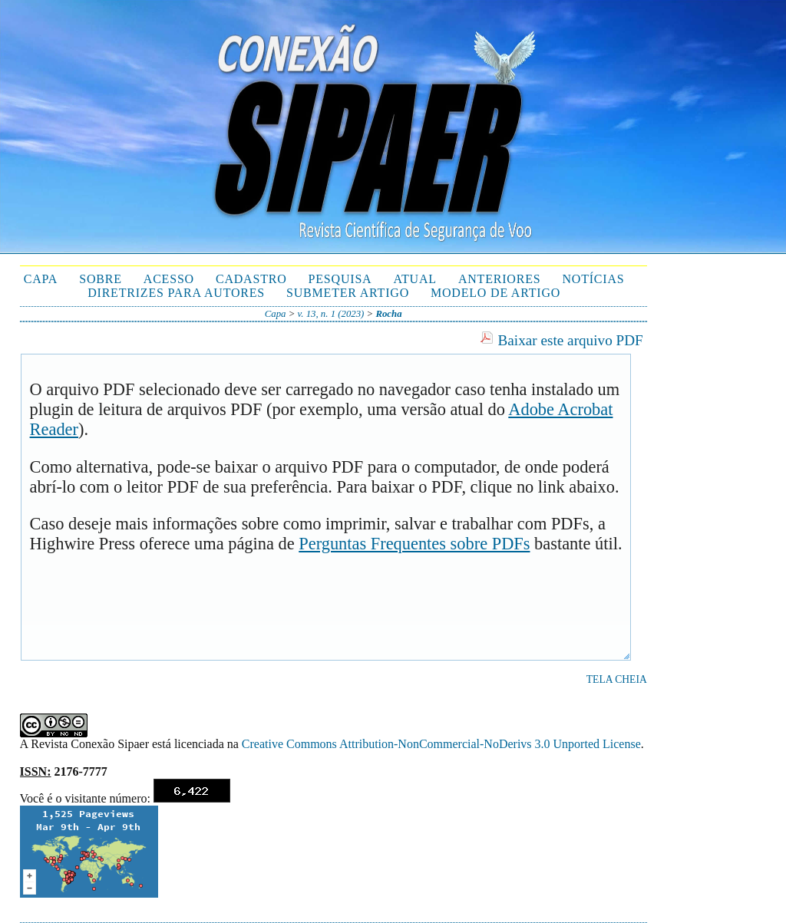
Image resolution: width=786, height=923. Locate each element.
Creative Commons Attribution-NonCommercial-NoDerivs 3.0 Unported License (441, 743)
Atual (414, 278)
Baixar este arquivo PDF (570, 340)
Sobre (100, 278)
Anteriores (499, 278)
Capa (41, 278)
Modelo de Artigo (495, 292)
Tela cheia (616, 679)
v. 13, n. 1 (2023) (331, 313)
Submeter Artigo (347, 292)
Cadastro (251, 278)
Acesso (169, 278)
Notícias (593, 278)
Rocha (388, 313)
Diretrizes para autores (176, 292)
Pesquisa (340, 278)
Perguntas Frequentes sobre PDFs (414, 543)
